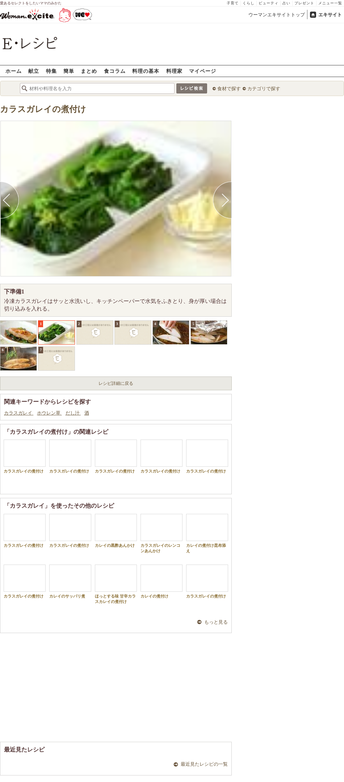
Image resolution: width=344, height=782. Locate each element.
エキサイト (330, 14)
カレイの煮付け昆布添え (207, 533)
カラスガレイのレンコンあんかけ (161, 533)
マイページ (202, 70)
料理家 (174, 70)
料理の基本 (145, 70)
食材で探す (229, 88)
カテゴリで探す (263, 88)
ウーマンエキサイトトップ (276, 14)
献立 (33, 70)
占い (286, 3)
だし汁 (73, 413)
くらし (249, 3)
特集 (51, 70)
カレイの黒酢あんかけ (116, 531)
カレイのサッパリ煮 (70, 581)
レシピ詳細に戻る (115, 383)
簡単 (68, 70)
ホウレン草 (49, 413)
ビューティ (268, 3)
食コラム (115, 70)
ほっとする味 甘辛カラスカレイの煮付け (116, 584)
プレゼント (304, 3)
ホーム (13, 70)
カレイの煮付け (161, 581)
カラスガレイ (18, 413)
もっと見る (216, 622)
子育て (233, 3)
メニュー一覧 (330, 3)
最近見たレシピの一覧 (204, 764)
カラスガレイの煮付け (43, 109)
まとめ (89, 70)
